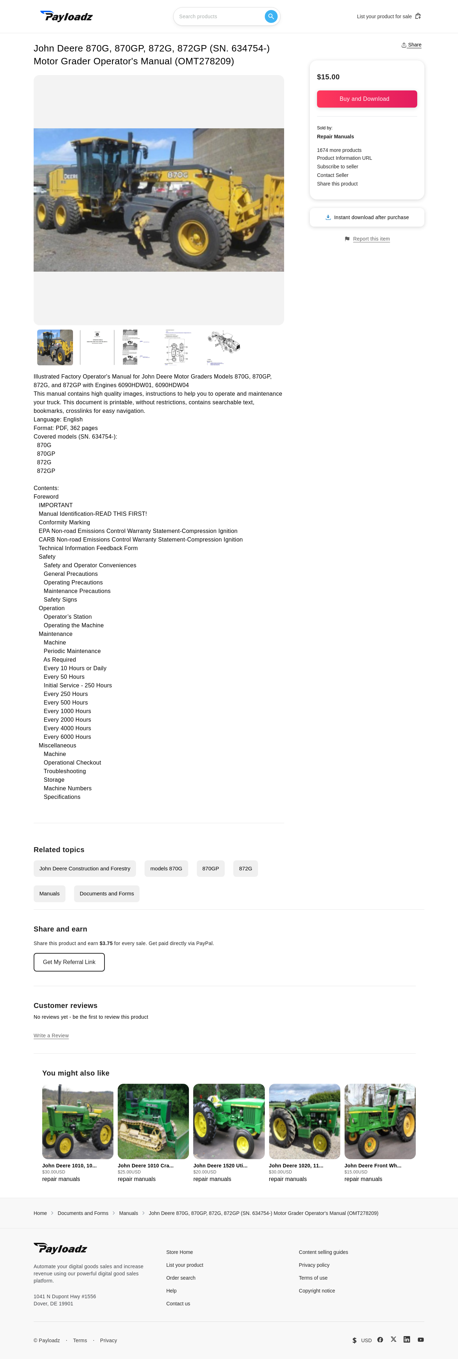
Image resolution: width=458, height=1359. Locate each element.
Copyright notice (317, 1291)
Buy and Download (367, 99)
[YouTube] (420, 1339)
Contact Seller (333, 175)
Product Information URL (344, 158)
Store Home (179, 1252)
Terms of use (313, 1278)
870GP (211, 868)
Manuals (49, 893)
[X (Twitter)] (393, 1339)
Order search (181, 1278)
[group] (77, 1133)
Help (171, 1291)
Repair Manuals (335, 136)
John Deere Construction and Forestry (84, 868)
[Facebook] (380, 1339)
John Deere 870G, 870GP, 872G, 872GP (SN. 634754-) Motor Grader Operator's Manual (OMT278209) (264, 1213)
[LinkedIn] (407, 1339)
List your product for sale (389, 16)
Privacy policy (314, 1265)
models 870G (166, 868)
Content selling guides (323, 1252)
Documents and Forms (107, 893)
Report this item (367, 239)
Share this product (337, 184)
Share (411, 45)
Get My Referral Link (69, 962)
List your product (185, 1265)
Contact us (178, 1303)
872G (245, 868)
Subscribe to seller (337, 166)
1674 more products (339, 150)
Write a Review (51, 1035)
